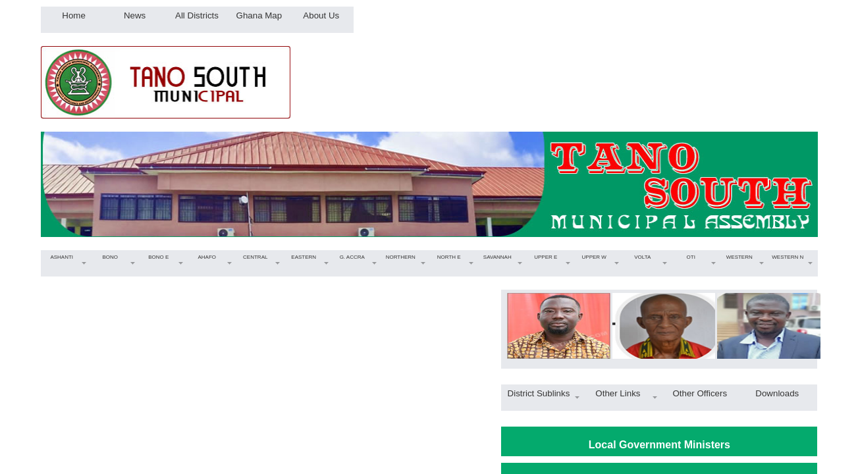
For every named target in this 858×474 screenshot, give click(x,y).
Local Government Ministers (659, 444)
